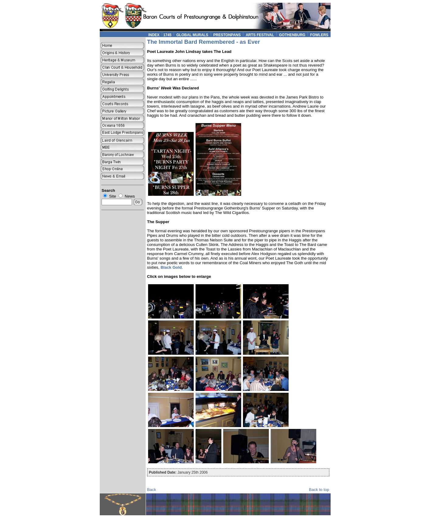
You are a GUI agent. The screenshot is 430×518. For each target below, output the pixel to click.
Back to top (319, 489)
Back (151, 489)
